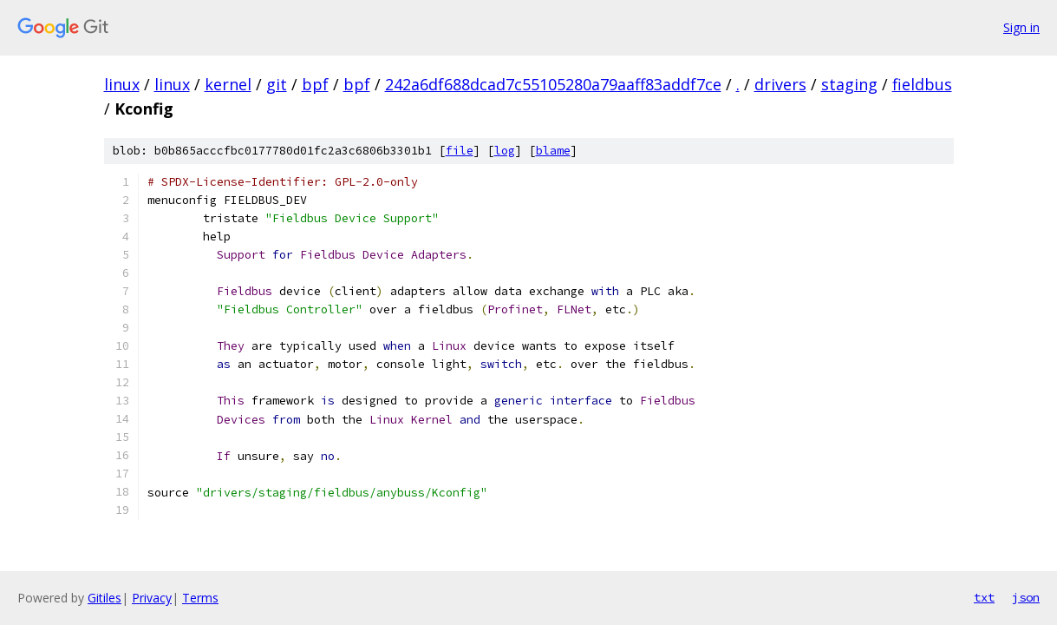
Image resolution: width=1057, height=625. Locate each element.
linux (122, 84)
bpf (315, 84)
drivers (780, 84)
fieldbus (922, 84)
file (459, 150)
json (1026, 597)
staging (849, 84)
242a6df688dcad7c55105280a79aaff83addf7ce (553, 84)
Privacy (152, 597)
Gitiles (104, 597)
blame (553, 150)
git (276, 84)
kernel (228, 84)
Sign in (1021, 27)
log (504, 150)
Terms (200, 597)
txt (984, 597)
